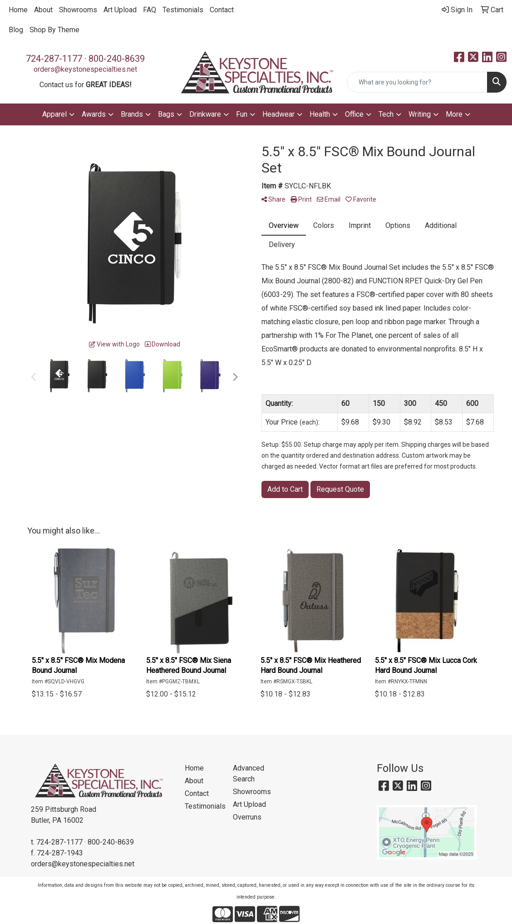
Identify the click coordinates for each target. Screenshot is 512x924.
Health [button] (320, 114)
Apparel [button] (54, 114)
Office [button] (354, 114)
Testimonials (182, 9)
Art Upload (120, 9)
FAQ (149, 9)
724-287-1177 (54, 58)
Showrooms (78, 9)
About (43, 9)
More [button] (454, 114)
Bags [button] (166, 114)
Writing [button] (420, 114)
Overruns (247, 817)
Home (18, 9)
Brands (132, 114)
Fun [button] (241, 114)
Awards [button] (94, 114)
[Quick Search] (417, 82)
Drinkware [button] (205, 114)
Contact (222, 9)
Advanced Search (248, 773)
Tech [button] (386, 114)
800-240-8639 (117, 58)
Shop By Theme (54, 29)
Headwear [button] (278, 114)
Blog (16, 29)
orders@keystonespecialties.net (85, 69)
